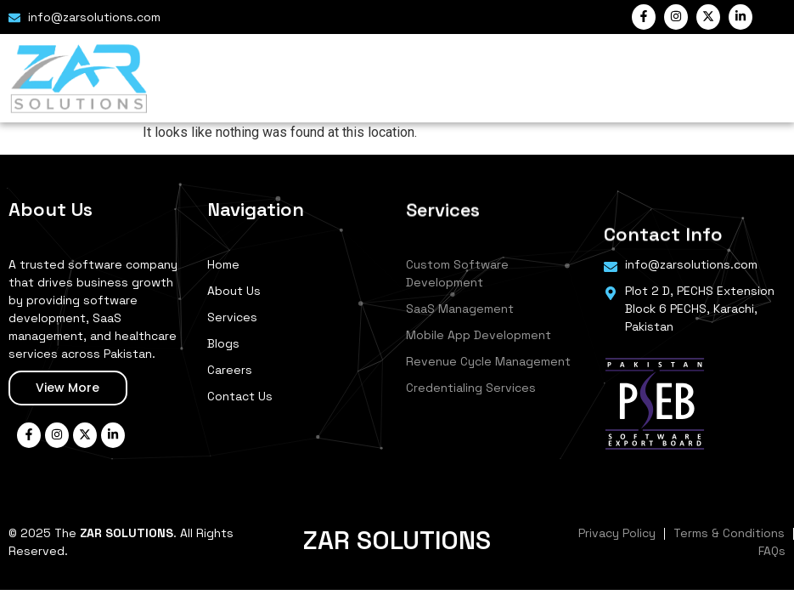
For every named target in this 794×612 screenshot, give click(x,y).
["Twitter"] (708, 17)
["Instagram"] (676, 17)
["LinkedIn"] (740, 17)
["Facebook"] (644, 17)
